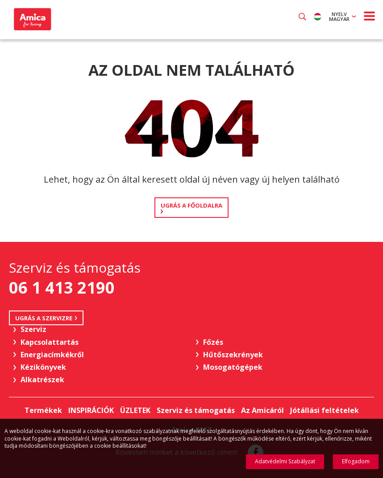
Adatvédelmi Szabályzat (285, 461)
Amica (31, 19)
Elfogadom (356, 461)
